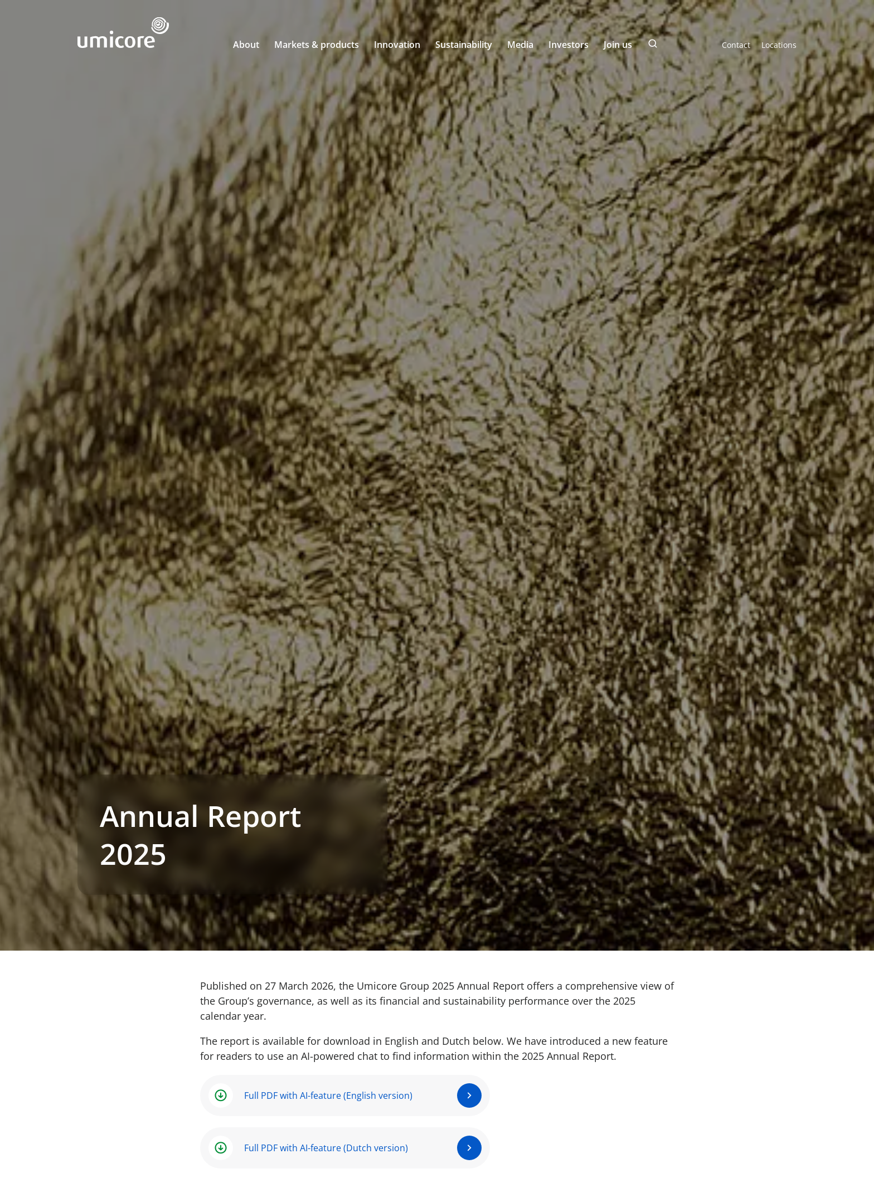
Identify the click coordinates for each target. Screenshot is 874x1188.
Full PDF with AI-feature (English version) (328, 1095)
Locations (779, 45)
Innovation (397, 44)
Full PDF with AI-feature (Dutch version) (326, 1148)
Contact (736, 45)
